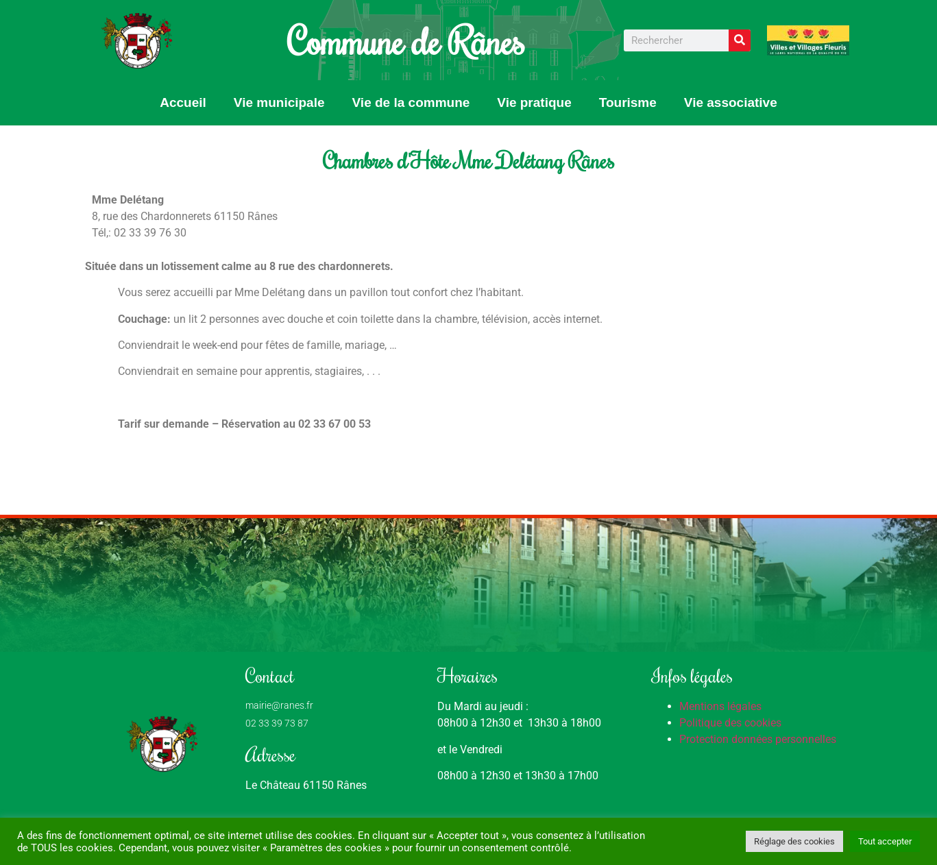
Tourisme (628, 102)
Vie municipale (279, 102)
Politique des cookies (730, 722)
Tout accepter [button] (885, 841)
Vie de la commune (411, 102)
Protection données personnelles (757, 739)
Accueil (183, 102)
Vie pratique (534, 102)
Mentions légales (720, 706)
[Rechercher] (740, 40)
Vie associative (730, 102)
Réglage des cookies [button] (794, 841)
